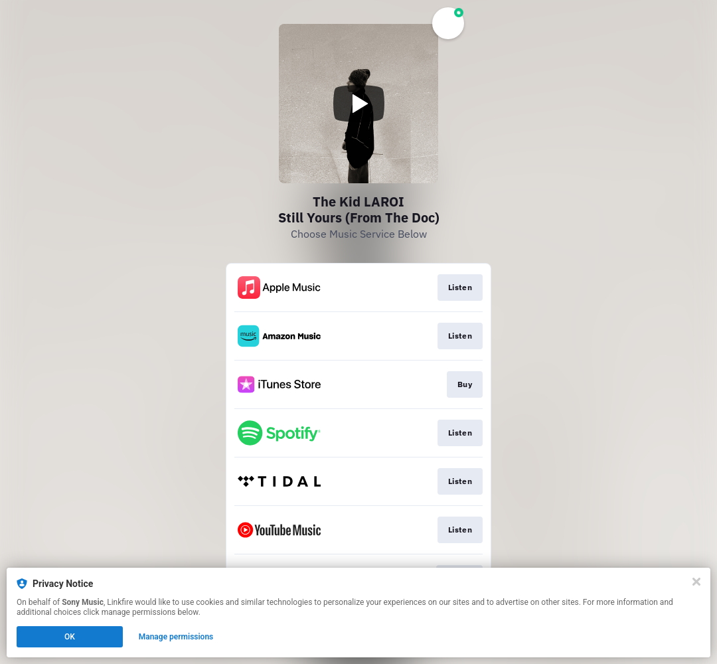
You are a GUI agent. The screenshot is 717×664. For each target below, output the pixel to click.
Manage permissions (176, 636)
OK (69, 636)
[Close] (696, 581)
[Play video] (358, 103)
